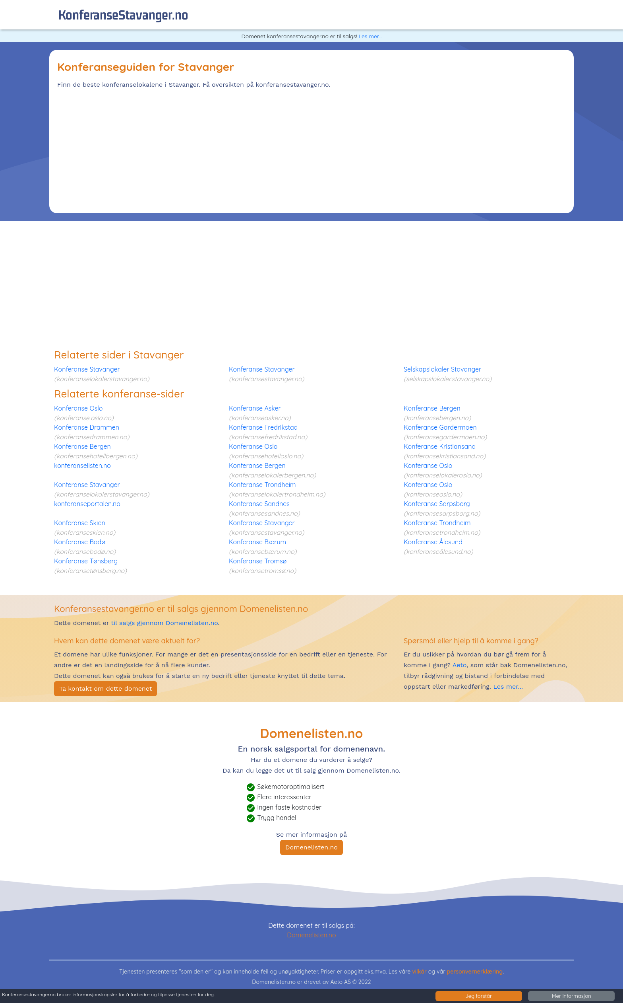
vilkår (419, 971)
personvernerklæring (475, 971)
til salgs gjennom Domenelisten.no (164, 623)
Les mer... (369, 36)
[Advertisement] (295, 149)
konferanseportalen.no (87, 504)
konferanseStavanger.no (123, 14)
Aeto (458, 665)
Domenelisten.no (311, 847)
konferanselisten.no (82, 465)
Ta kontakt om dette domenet (105, 688)
